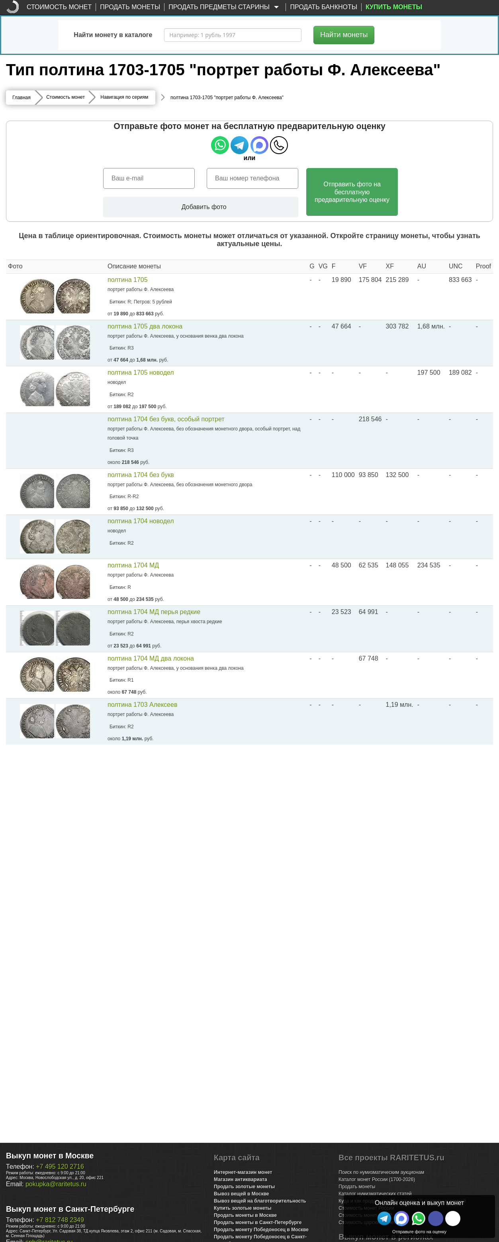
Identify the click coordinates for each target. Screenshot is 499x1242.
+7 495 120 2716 (60, 1166)
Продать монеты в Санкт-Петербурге (257, 1222)
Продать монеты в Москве (245, 1215)
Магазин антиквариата (240, 1179)
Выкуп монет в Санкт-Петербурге (70, 1209)
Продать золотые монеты (244, 1186)
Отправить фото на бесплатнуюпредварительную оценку (352, 192)
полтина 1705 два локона (145, 326)
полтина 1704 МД (133, 565)
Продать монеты (130, 7)
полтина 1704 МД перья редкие (154, 612)
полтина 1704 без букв (141, 474)
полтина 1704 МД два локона (151, 658)
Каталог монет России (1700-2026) (377, 1179)
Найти (344, 35)
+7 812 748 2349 (60, 1220)
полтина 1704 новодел (141, 521)
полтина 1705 (128, 279)
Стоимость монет (59, 7)
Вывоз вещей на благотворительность (260, 1201)
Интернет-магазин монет (243, 1172)
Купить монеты (394, 7)
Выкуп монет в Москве (50, 1155)
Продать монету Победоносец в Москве (261, 1229)
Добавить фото (200, 206)
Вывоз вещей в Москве (241, 1194)
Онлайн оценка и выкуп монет (419, 1202)
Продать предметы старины (225, 7)
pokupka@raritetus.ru (55, 1184)
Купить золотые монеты (242, 1208)
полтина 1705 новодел (141, 372)
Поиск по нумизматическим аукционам (381, 1172)
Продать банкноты (323, 7)
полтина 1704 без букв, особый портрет (166, 419)
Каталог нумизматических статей (375, 1194)
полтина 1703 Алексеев (142, 705)
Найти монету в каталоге (113, 34)
